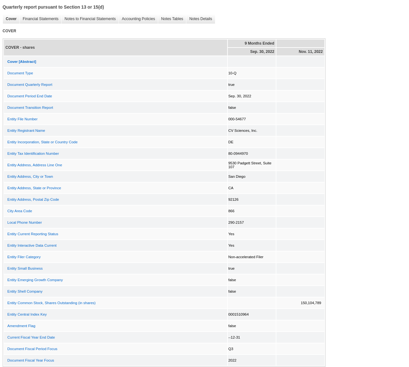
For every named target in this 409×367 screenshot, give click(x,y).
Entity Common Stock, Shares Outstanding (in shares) (51, 303)
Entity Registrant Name (26, 130)
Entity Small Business (25, 268)
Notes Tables (170, 19)
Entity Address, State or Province (34, 188)
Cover (10, 19)
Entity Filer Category (24, 257)
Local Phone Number (24, 222)
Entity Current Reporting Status (32, 234)
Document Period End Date (29, 96)
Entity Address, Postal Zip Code (33, 199)
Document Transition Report (30, 107)
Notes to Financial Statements (88, 19)
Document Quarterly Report (29, 84)
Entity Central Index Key (27, 314)
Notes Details (199, 19)
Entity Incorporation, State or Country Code (42, 142)
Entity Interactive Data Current (32, 245)
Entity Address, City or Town (30, 176)
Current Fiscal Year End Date (31, 337)
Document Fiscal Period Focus (32, 349)
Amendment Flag (21, 326)
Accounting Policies (137, 19)
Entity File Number (22, 119)
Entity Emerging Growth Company (35, 280)
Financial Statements (38, 19)
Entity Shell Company (24, 291)
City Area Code (19, 211)
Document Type (20, 73)
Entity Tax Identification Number (33, 153)
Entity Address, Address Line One (34, 165)
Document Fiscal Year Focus (30, 360)
